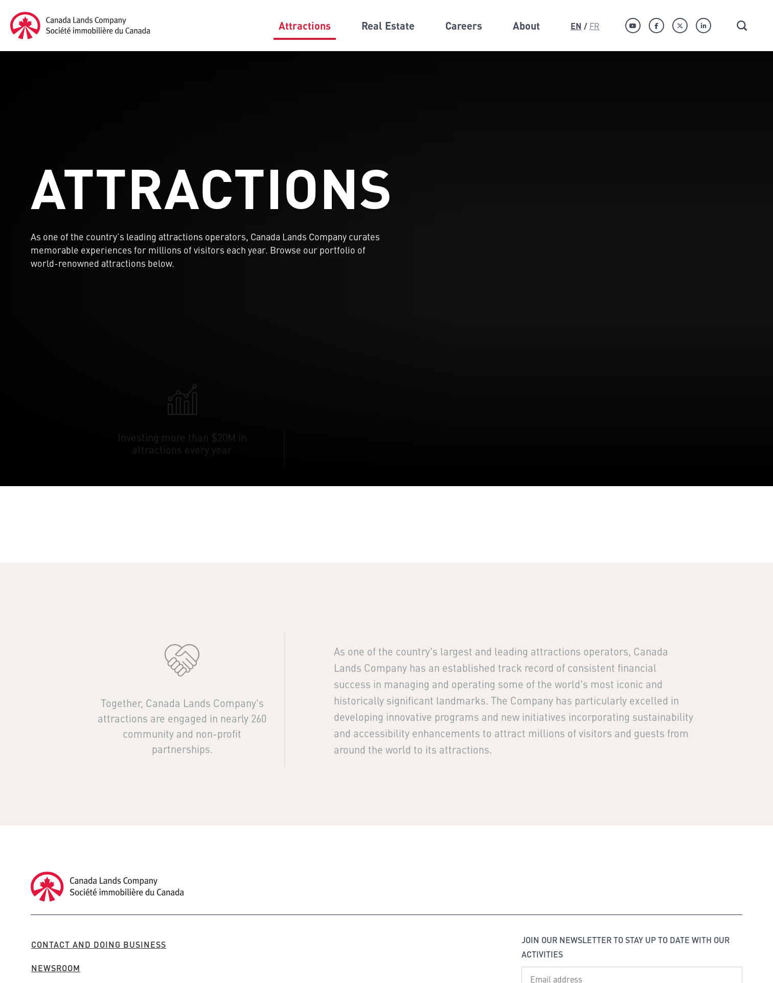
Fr (594, 25)
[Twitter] (680, 25)
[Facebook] (656, 25)
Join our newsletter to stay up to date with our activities (625, 947)
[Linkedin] (703, 25)
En (576, 26)
